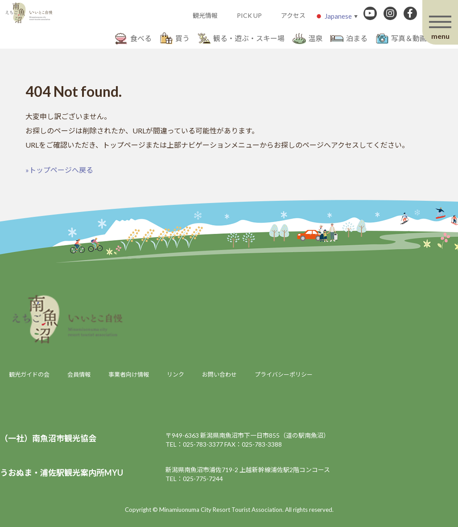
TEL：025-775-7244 (194, 478)
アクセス (293, 15)
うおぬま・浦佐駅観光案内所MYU (61, 472)
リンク (175, 374)
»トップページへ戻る (59, 170)
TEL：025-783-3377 (194, 444)
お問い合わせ (219, 374)
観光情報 (205, 15)
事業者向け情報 (128, 374)
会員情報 (79, 374)
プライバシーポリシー (284, 374)
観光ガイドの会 (29, 374)
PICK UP (249, 15)
